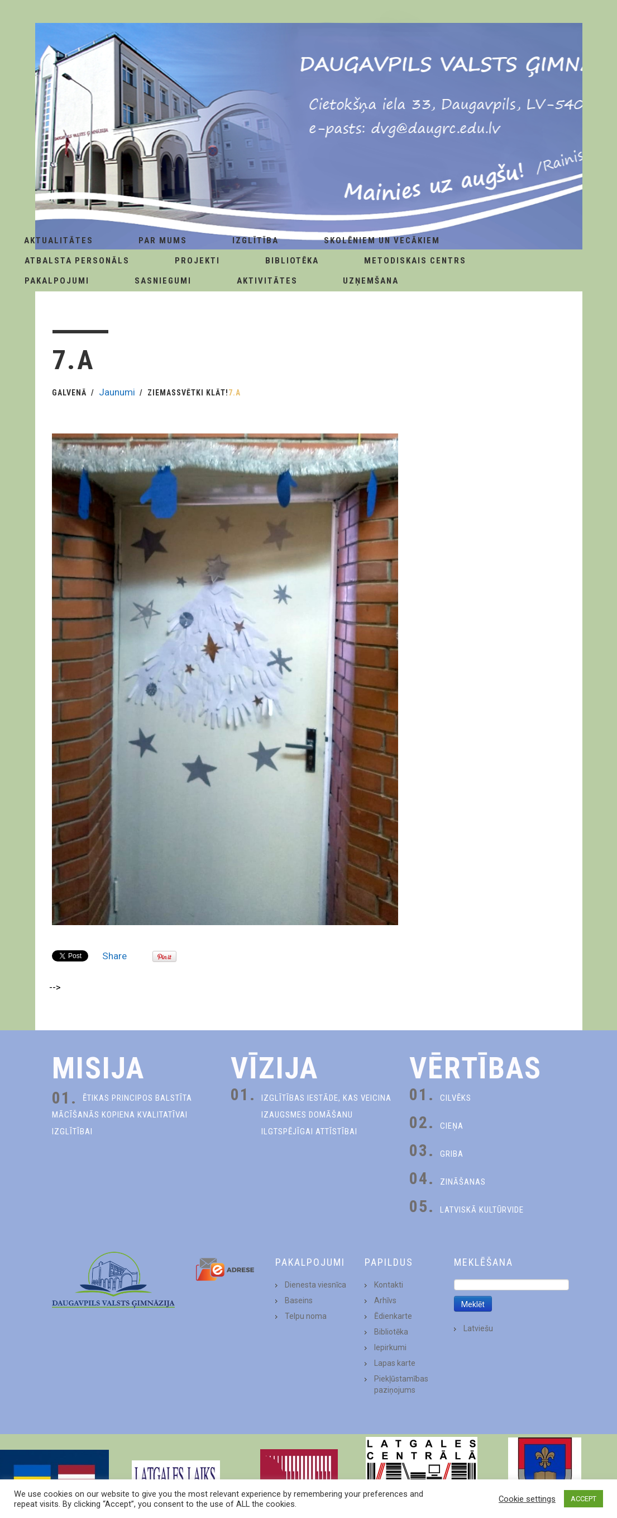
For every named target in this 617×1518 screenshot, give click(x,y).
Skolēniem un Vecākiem (382, 240)
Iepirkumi (390, 1347)
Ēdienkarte (393, 1316)
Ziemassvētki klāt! (187, 392)
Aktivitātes (267, 281)
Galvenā (69, 392)
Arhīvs (385, 1300)
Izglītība (255, 240)
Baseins (299, 1300)
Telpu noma (306, 1316)
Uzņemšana (371, 281)
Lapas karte (394, 1363)
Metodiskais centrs (415, 261)
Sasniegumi (163, 281)
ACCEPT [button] (583, 1499)
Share (114, 955)
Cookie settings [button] (527, 1499)
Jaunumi (117, 392)
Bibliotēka (292, 261)
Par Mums (162, 240)
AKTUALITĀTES (58, 240)
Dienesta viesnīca (315, 1284)
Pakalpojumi (57, 281)
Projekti (197, 261)
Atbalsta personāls (77, 261)
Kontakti (388, 1284)
